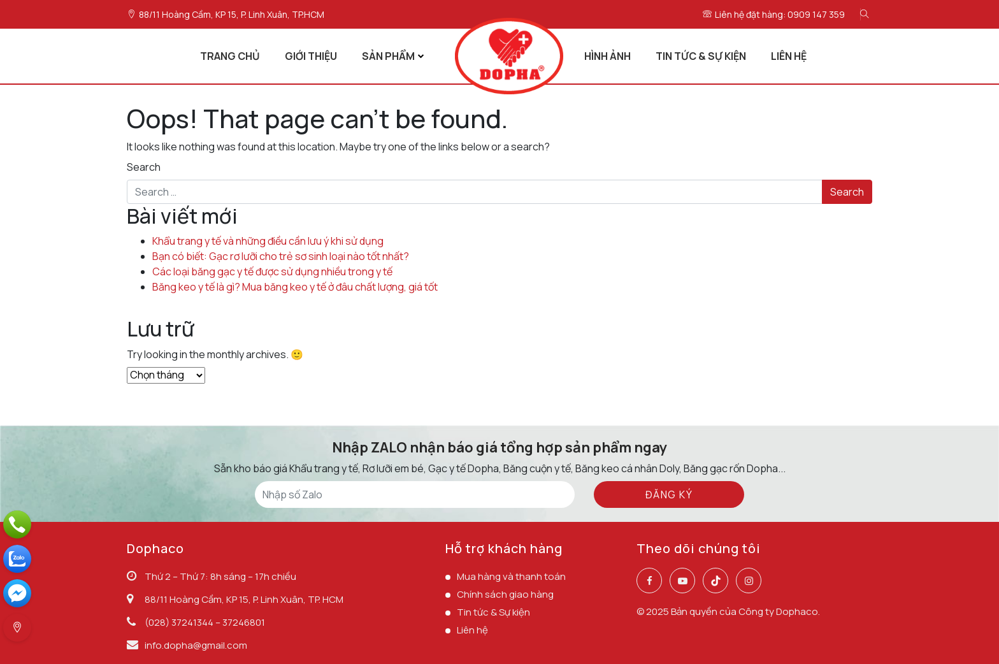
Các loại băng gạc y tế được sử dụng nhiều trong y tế (272, 271)
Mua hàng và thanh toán (511, 576)
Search (144, 167)
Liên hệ (472, 630)
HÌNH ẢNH (607, 56)
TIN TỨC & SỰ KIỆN (701, 56)
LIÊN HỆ (789, 56)
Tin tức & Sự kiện (493, 612)
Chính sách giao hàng (505, 594)
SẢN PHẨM (388, 56)
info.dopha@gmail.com (196, 645)
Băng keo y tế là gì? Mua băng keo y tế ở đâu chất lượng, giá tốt (295, 287)
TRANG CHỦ (230, 56)
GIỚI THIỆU (311, 56)
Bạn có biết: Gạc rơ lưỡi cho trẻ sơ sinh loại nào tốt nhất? (280, 256)
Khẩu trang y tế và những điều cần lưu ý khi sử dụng (268, 241)
